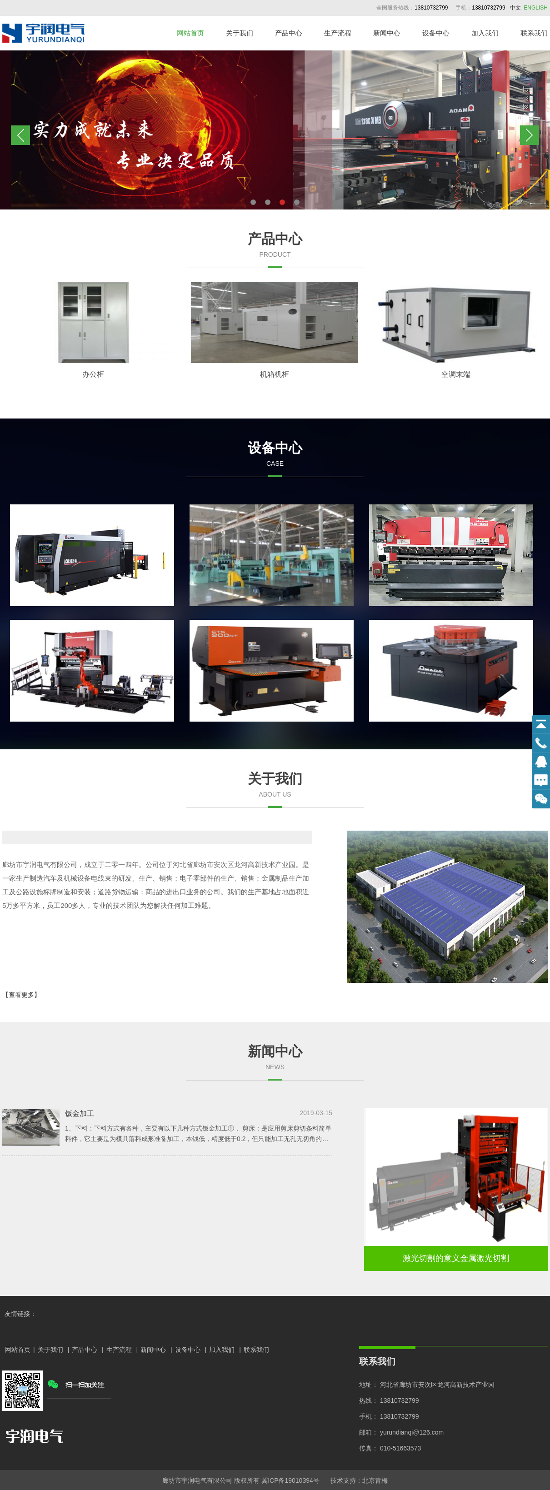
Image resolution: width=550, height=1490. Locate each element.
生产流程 (337, 33)
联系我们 (534, 33)
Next (529, 135)
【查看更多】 (21, 994)
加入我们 (485, 33)
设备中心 (436, 33)
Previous (20, 135)
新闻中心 (386, 33)
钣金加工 (79, 1113)
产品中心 (288, 33)
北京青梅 (375, 1480)
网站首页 (190, 33)
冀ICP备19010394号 (290, 1480)
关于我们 (239, 33)
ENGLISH (536, 8)
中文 (515, 8)
